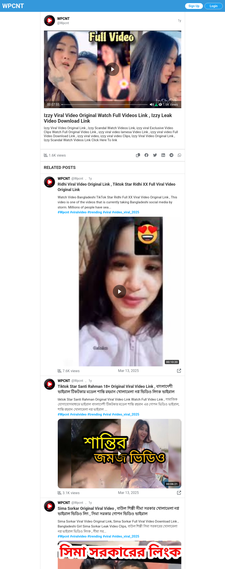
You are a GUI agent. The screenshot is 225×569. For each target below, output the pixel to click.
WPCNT (13, 6)
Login (214, 6)
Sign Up (194, 6)
